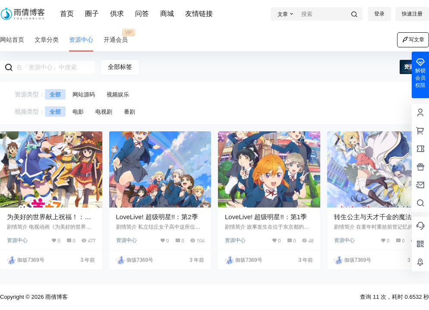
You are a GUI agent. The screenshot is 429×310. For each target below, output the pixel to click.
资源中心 (17, 240)
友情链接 (199, 13)
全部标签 (120, 66)
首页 (67, 13)
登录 (379, 14)
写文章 (413, 39)
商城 (167, 13)
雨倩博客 (56, 297)
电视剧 (103, 111)
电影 (78, 111)
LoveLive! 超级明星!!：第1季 (266, 216)
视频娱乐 (118, 94)
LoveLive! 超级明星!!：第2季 (157, 216)
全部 (55, 94)
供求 (117, 13)
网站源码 (84, 94)
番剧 (129, 111)
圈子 (92, 13)
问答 (142, 13)
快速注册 (412, 14)
